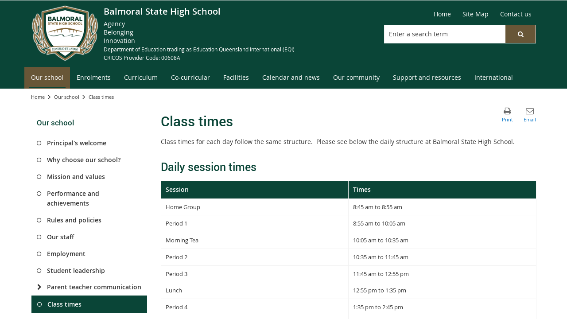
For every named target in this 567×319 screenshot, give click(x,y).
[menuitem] (47, 78)
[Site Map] (475, 14)
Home (38, 96)
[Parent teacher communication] (39, 287)
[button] (520, 34)
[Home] (442, 14)
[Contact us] (516, 14)
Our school (66, 96)
